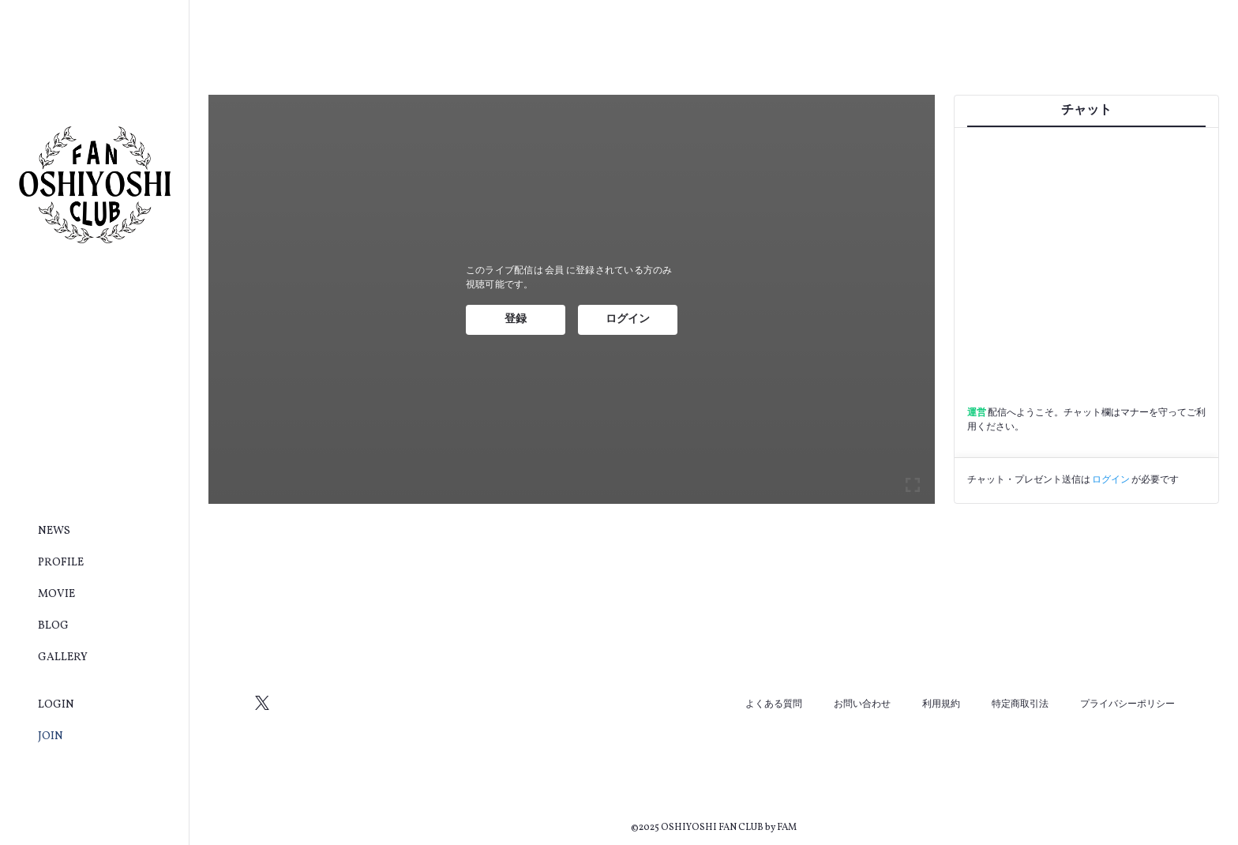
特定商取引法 (1020, 704)
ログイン (628, 319)
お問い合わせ (862, 704)
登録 (516, 319)
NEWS (54, 531)
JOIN (50, 736)
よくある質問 (773, 704)
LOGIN (56, 704)
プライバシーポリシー (1127, 704)
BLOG (53, 625)
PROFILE (61, 562)
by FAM (781, 827)
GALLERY (63, 657)
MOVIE (56, 594)
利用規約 (941, 704)
